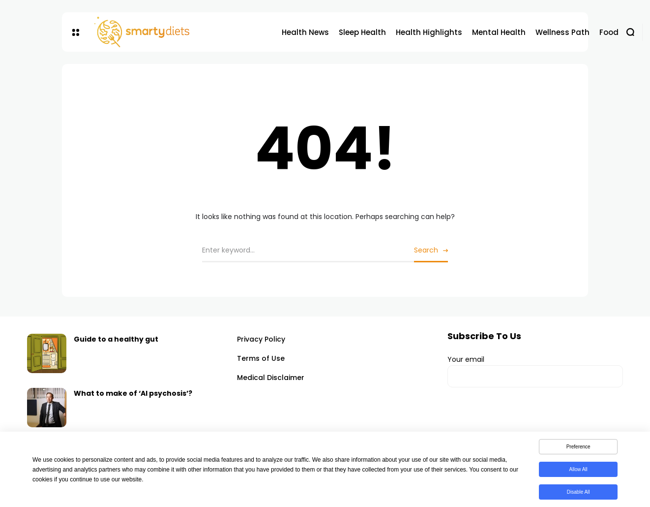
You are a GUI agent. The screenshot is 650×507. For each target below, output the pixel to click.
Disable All (578, 494)
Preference (578, 448)
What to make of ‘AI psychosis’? (133, 393)
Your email (535, 371)
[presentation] (522, 422)
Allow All (578, 471)
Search (426, 250)
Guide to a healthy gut (116, 339)
